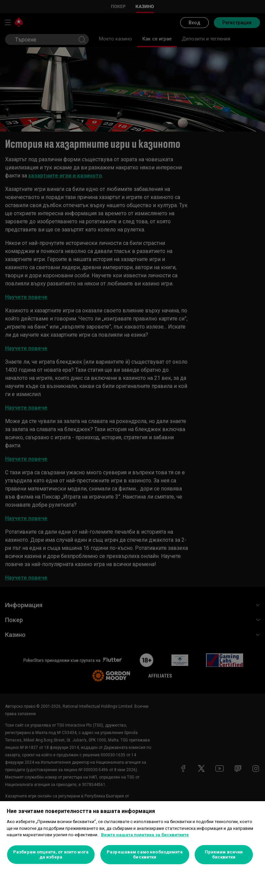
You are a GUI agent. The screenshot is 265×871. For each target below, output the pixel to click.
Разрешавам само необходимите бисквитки (145, 854)
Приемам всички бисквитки (224, 854)
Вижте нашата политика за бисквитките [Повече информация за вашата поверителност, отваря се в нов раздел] (145, 834)
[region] (132, 836)
